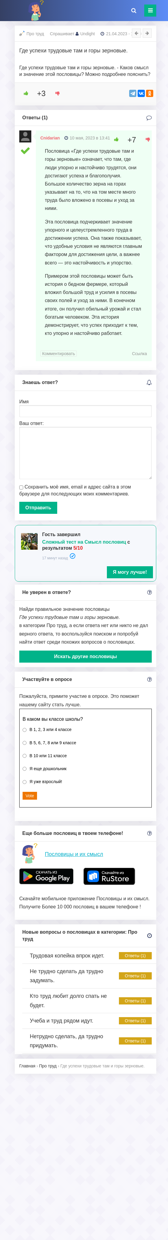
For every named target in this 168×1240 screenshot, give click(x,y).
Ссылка (139, 353)
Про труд (35, 33)
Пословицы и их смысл (74, 854)
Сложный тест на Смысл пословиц (84, 542)
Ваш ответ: (31, 423)
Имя (24, 401)
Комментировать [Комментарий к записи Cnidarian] (58, 353)
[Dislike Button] (55, 93)
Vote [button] (30, 795)
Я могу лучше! (130, 572)
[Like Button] (24, 93)
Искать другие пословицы (85, 656)
